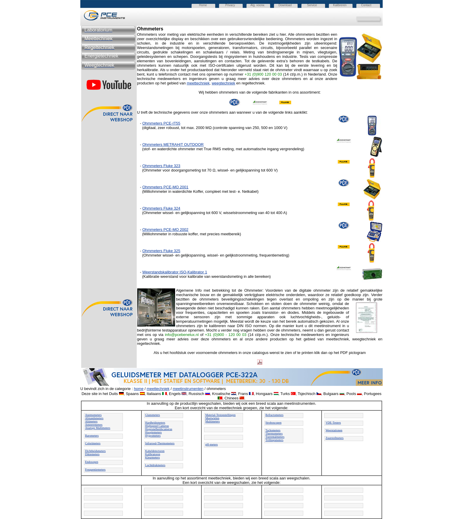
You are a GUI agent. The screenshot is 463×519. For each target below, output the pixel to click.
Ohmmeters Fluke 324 (161, 208)
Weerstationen (333, 430)
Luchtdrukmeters (155, 465)
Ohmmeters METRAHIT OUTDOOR (173, 144)
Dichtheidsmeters (95, 451)
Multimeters (212, 421)
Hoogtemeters (153, 432)
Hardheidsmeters (155, 422)
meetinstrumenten (188, 388)
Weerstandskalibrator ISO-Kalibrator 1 (174, 272)
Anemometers (93, 415)
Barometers (92, 435)
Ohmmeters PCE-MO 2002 (165, 229)
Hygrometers (153, 435)
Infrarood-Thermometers (160, 443)
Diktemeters (92, 454)
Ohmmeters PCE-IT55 (161, 123)
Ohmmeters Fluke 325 (161, 251)
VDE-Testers (333, 422)
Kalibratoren (152, 454)
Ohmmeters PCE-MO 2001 (165, 187)
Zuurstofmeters (334, 438)
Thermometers (274, 433)
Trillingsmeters (274, 440)
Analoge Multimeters (97, 428)
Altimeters (91, 421)
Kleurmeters (152, 457)
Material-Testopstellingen (220, 415)
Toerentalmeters (274, 436)
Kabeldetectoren (155, 451)
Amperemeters (93, 424)
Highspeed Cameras (157, 425)
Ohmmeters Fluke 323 (161, 166)
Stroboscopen (273, 422)
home (139, 388)
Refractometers (274, 415)
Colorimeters (92, 443)
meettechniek (198, 83)
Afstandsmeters (94, 418)
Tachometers (273, 430)
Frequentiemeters (95, 469)
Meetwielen (212, 418)
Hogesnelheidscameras (158, 429)
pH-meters (211, 444)
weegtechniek (223, 83)
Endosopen (91, 461)
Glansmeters (152, 415)
